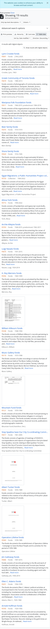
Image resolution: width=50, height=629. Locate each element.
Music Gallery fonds (11, 352)
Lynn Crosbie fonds (10, 54)
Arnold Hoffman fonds (12, 606)
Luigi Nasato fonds (10, 249)
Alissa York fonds (10, 200)
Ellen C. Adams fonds (11, 581)
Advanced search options (13, 28)
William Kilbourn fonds (12, 328)
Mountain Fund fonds (11, 408)
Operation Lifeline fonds (13, 537)
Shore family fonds (10, 151)
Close (12, 13)
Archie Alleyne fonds (11, 224)
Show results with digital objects (35, 48)
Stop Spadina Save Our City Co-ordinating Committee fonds (25, 432)
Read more (18, 69)
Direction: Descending (40, 38)
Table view (41, 34)
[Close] (47, 3)
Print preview (6, 34)
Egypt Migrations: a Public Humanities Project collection (25, 175)
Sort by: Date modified (21, 38)
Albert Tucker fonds (11, 487)
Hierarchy (19, 34)
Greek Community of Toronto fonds (18, 78)
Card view (30, 34)
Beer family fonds (10, 127)
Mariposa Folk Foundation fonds (16, 102)
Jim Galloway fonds (10, 557)
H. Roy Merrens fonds (12, 273)
